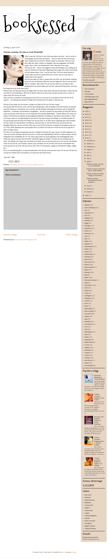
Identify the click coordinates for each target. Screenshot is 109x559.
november (90, 140)
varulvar (87, 355)
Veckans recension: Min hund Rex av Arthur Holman (95, 170)
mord (86, 288)
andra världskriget (90, 207)
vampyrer (87, 352)
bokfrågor (87, 226)
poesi (86, 303)
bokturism (88, 233)
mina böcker (88, 285)
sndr (63, 552)
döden (86, 241)
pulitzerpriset (89, 308)
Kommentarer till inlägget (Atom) (26, 239)
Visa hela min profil (89, 80)
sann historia (88, 324)
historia (87, 264)
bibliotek (87, 220)
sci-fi (26, 164)
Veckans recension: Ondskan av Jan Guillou (99, 397)
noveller (87, 301)
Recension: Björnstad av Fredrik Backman (99, 377)
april (88, 161)
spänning (87, 339)
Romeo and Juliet (90, 521)
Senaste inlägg (10, 234)
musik (86, 293)
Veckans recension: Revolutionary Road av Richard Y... (94, 180)
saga (86, 319)
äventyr (41, 164)
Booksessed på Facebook (90, 537)
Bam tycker (88, 495)
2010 (86, 138)
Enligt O (87, 508)
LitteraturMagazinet (91, 515)
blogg (86, 223)
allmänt (87, 205)
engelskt (87, 244)
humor (86, 270)
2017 (86, 117)
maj (88, 158)
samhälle (87, 321)
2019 (86, 111)
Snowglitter (88, 523)
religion (87, 316)
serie (30, 164)
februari (89, 189)
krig (86, 275)
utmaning (87, 350)
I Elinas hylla (89, 510)
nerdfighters (88, 295)
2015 (86, 123)
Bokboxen (88, 497)
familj (86, 249)
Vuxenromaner (89, 94)
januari (89, 192)
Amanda (98, 52)
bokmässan (88, 228)
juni (88, 155)
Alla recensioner (90, 89)
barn (86, 215)
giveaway (87, 259)
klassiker (87, 272)
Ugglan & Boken (90, 526)
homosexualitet (89, 267)
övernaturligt (88, 365)
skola (86, 334)
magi (86, 282)
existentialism (89, 246)
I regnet (87, 513)
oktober (89, 143)
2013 (86, 129)
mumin (87, 290)
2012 (86, 132)
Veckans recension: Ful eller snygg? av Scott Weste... (95, 174)
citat (86, 236)
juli (88, 152)
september (90, 146)
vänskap (87, 358)
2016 (86, 120)
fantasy (87, 251)
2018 (86, 114)
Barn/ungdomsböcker (91, 99)
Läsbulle (87, 518)
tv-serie (87, 345)
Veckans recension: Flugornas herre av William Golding (99, 441)
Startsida (41, 234)
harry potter (88, 262)
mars (88, 186)
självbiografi (88, 332)
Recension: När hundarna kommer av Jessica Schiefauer (99, 420)
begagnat (87, 218)
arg (85, 210)
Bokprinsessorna (90, 500)
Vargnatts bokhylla (90, 528)
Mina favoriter (89, 102)
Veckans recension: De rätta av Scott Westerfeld (94, 165)
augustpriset (88, 213)
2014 (86, 126)
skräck (86, 337)
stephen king (88, 342)
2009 (86, 195)
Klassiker (87, 91)
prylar (86, 306)
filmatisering (88, 254)
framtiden (13, 164)
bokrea (87, 231)
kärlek (86, 277)
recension (20, 164)
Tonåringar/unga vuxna (92, 97)
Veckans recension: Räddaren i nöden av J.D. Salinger (98, 461)
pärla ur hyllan (89, 311)
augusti (89, 149)
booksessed (39, 24)
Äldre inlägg (71, 234)
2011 (86, 135)
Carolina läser (89, 505)
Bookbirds (88, 502)
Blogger (74, 552)
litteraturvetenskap (90, 280)
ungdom (35, 164)
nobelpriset (88, 298)
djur (86, 239)
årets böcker (88, 360)
